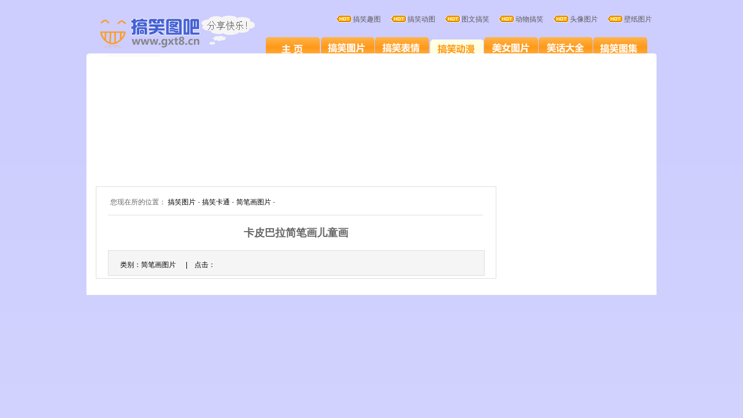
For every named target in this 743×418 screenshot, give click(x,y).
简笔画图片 (253, 202)
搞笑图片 (347, 47)
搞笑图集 (620, 47)
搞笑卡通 (457, 47)
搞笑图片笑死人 (293, 47)
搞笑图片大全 (189, 33)
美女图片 (511, 47)
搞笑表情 (402, 47)
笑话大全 (566, 47)
